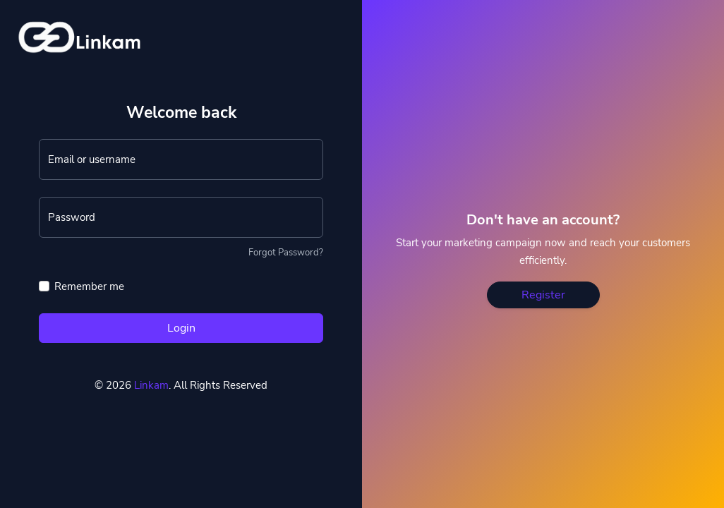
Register (543, 295)
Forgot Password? (285, 252)
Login (181, 328)
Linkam (151, 385)
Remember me (89, 286)
